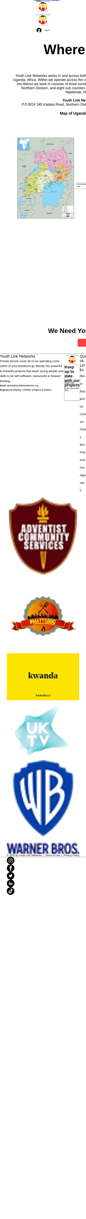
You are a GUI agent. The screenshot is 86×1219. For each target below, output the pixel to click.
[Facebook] (43, 868)
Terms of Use (52, 855)
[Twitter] (43, 876)
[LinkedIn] (43, 883)
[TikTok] (43, 891)
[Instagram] (43, 860)
